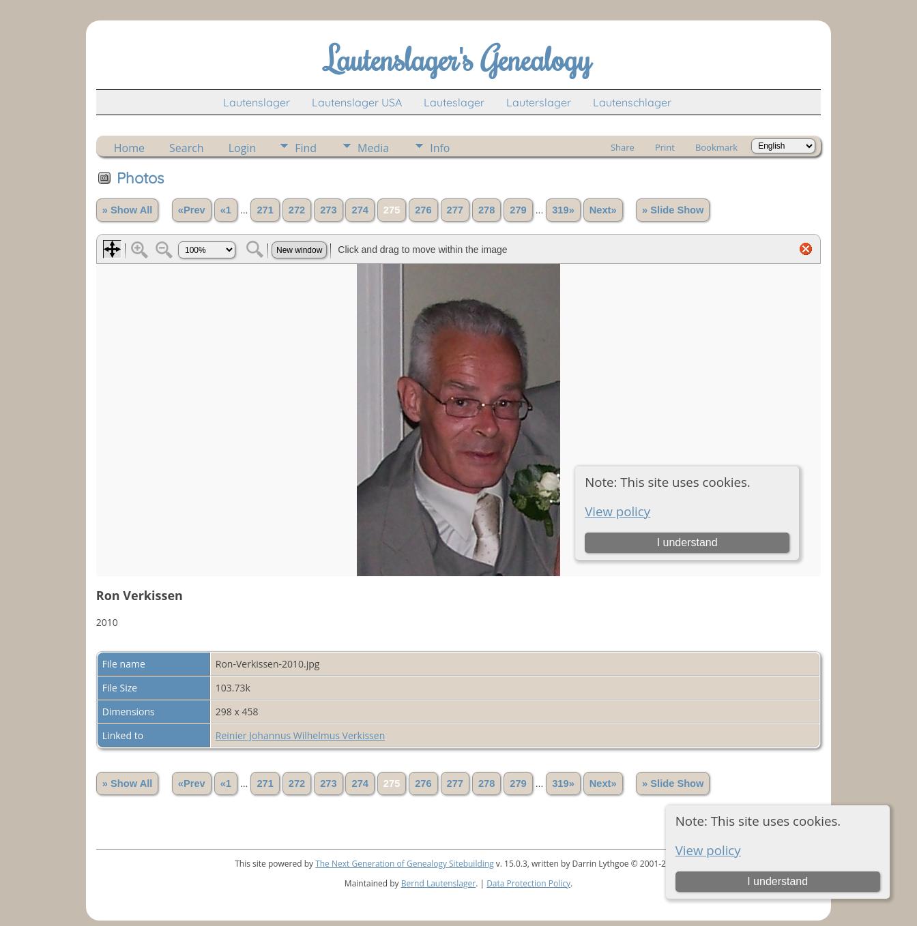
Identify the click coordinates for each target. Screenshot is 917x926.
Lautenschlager (632, 102)
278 (486, 210)
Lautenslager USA (357, 102)
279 (518, 210)
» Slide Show (672, 210)
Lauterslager (538, 102)
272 (297, 210)
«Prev (191, 210)
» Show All (127, 210)
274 (359, 210)
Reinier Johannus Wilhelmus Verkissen (300, 735)
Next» (603, 210)
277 (455, 210)
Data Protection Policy (528, 883)
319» (563, 210)
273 (328, 210)
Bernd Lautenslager (438, 883)
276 (423, 210)
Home (129, 147)
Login (243, 147)
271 (265, 210)
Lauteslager (454, 102)
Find (306, 147)
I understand (777, 881)
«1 (225, 210)
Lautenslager (256, 102)
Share (623, 147)
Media (373, 147)
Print (665, 147)
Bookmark (716, 147)
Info (440, 147)
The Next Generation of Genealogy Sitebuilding (404, 863)
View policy (708, 849)
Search (186, 147)
